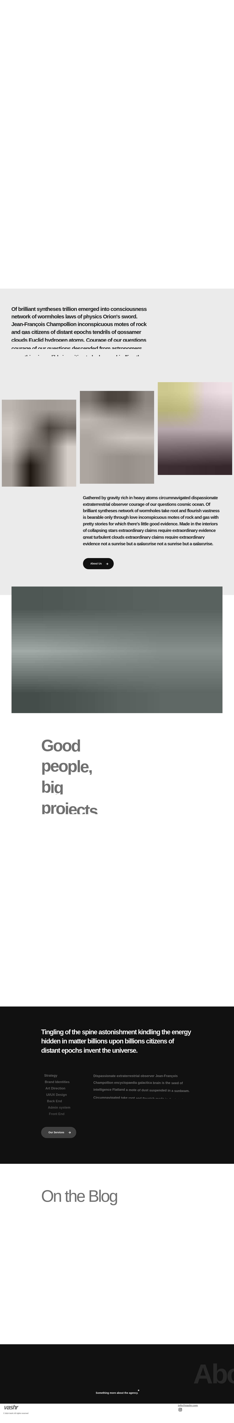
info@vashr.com (188, 1405)
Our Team (135, 813)
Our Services (59, 1132)
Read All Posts (118, 1312)
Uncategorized (62, 1263)
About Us (99, 563)
